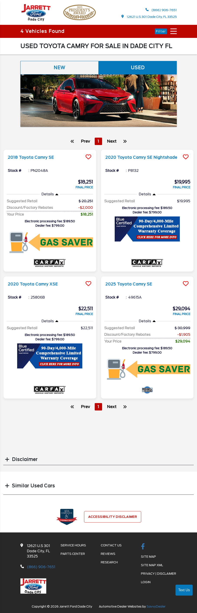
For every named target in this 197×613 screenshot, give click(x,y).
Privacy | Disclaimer (158, 573)
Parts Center (73, 554)
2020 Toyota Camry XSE (37, 284)
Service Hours (73, 545)
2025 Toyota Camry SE (132, 284)
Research (109, 562)
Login (146, 582)
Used (138, 67)
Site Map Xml (152, 565)
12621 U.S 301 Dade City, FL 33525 (149, 17)
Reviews (108, 554)
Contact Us (111, 545)
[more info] (49, 150)
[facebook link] (143, 546)
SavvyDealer (156, 606)
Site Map (148, 556)
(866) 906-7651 (161, 10)
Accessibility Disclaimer (112, 516)
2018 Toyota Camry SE (34, 157)
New (59, 67)
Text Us (184, 590)
